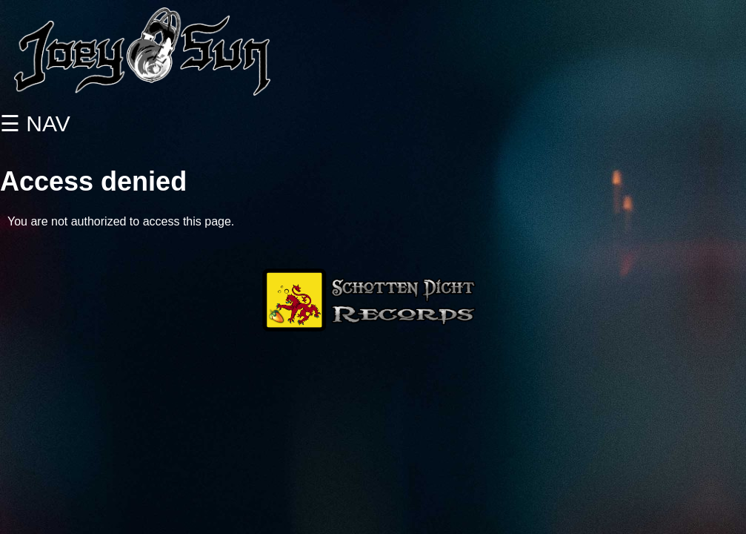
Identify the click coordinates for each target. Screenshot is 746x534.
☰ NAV (35, 123)
